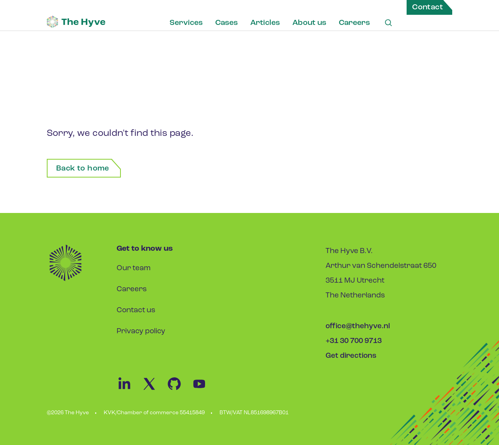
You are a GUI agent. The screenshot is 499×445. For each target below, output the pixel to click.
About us (309, 23)
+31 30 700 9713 (354, 341)
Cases (226, 23)
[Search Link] (388, 23)
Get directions (351, 356)
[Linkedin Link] (129, 390)
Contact (427, 7)
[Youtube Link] (203, 390)
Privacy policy (141, 331)
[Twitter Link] (154, 390)
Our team (133, 268)
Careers (354, 23)
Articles (265, 23)
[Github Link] (178, 390)
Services (186, 23)
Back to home (82, 168)
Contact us (136, 310)
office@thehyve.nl (358, 326)
